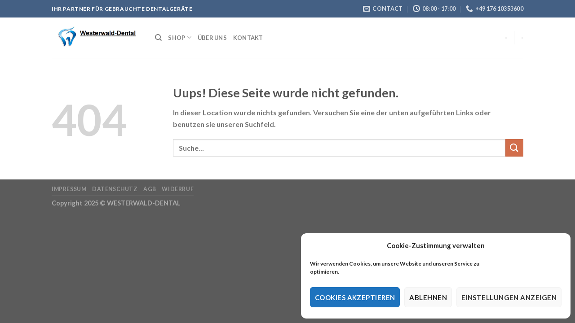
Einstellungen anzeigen (509, 297)
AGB (149, 189)
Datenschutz (115, 189)
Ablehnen (428, 297)
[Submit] (514, 148)
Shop (179, 37)
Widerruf (178, 189)
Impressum (69, 189)
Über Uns (212, 37)
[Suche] (158, 37)
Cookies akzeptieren (355, 297)
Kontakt (248, 37)
